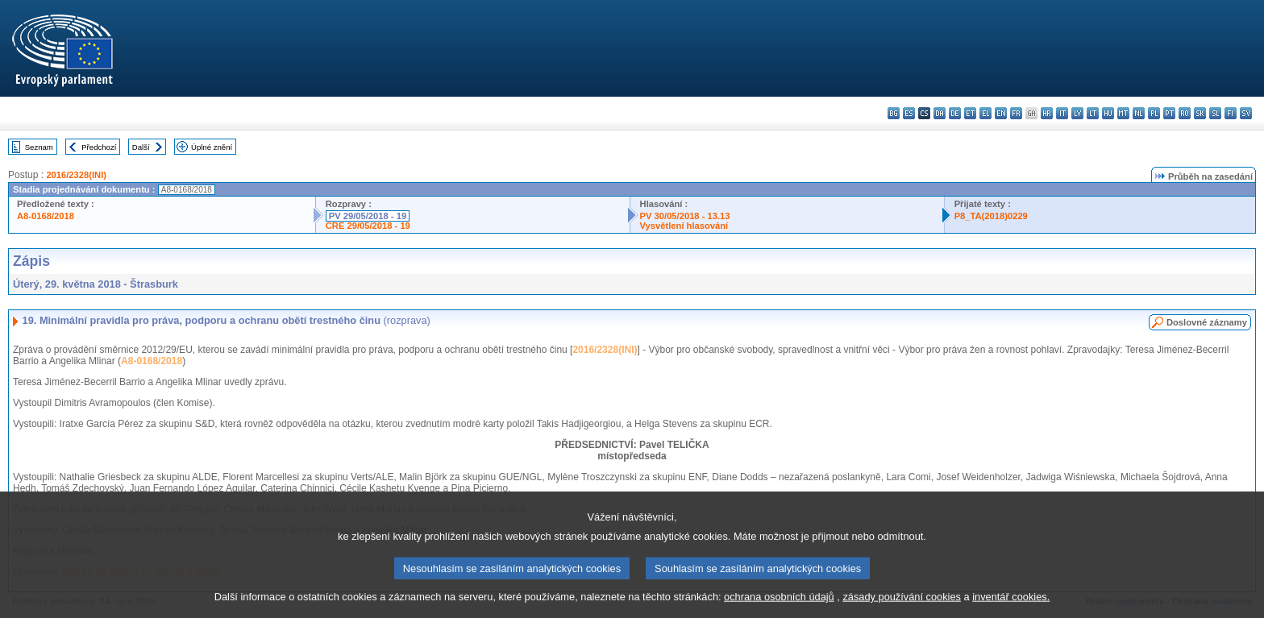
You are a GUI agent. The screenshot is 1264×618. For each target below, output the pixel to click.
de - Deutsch (955, 113)
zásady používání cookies (901, 606)
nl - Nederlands (1139, 113)
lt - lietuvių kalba (1093, 113)
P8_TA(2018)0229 (991, 216)
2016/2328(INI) (76, 175)
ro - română (1185, 113)
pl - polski (1154, 113)
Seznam (39, 147)
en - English (1001, 113)
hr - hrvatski (1047, 113)
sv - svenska (1246, 113)
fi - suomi (1230, 113)
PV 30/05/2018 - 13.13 (685, 216)
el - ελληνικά (985, 113)
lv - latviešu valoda (1077, 113)
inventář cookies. (1011, 606)
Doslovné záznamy (1206, 322)
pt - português (1169, 113)
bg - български (894, 113)
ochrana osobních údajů (779, 606)
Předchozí (98, 147)
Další (141, 147)
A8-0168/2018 (45, 216)
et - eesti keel (970, 113)
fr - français (1016, 113)
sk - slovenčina (1200, 113)
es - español (909, 113)
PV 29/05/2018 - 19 (367, 216)
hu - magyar (1108, 113)
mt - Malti (1123, 113)
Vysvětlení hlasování (684, 225)
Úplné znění (211, 147)
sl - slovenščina (1215, 113)
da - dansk (939, 113)
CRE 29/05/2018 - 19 (368, 225)
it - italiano (1062, 113)
